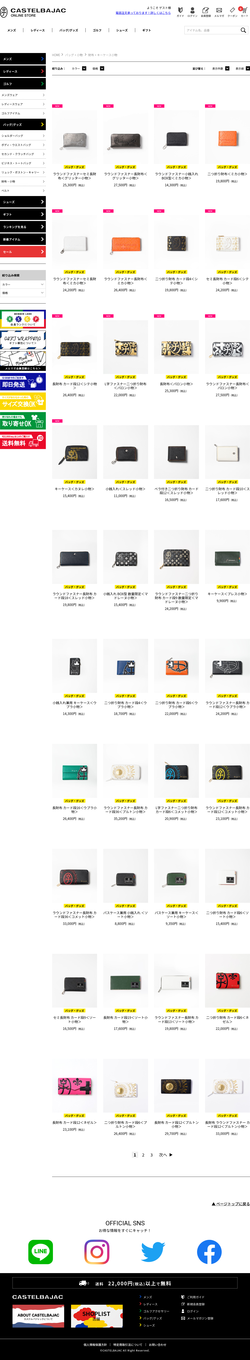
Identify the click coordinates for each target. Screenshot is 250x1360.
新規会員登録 (196, 1304)
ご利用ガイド (196, 1297)
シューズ (122, 30)
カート (244, 11)
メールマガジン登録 (200, 1318)
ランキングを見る (14, 227)
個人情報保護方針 (95, 1345)
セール (7, 252)
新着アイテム (11, 239)
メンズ (11, 30)
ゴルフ (97, 30)
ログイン (193, 15)
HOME (56, 55)
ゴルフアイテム (10, 113)
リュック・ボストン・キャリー (20, 172)
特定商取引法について (127, 1345)
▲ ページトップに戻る (231, 1203)
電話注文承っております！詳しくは (143, 13)
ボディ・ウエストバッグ (16, 145)
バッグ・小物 (74, 55)
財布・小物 (8, 181)
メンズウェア (9, 95)
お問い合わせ (157, 1345)
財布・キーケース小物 (102, 55)
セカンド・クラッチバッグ (17, 154)
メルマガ (219, 15)
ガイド (180, 15)
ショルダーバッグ (12, 136)
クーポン (233, 15)
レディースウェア (12, 104)
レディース (38, 30)
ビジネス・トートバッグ (16, 163)
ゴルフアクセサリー (156, 1311)
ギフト (146, 30)
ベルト (5, 191)
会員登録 (206, 15)
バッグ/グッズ (69, 30)
